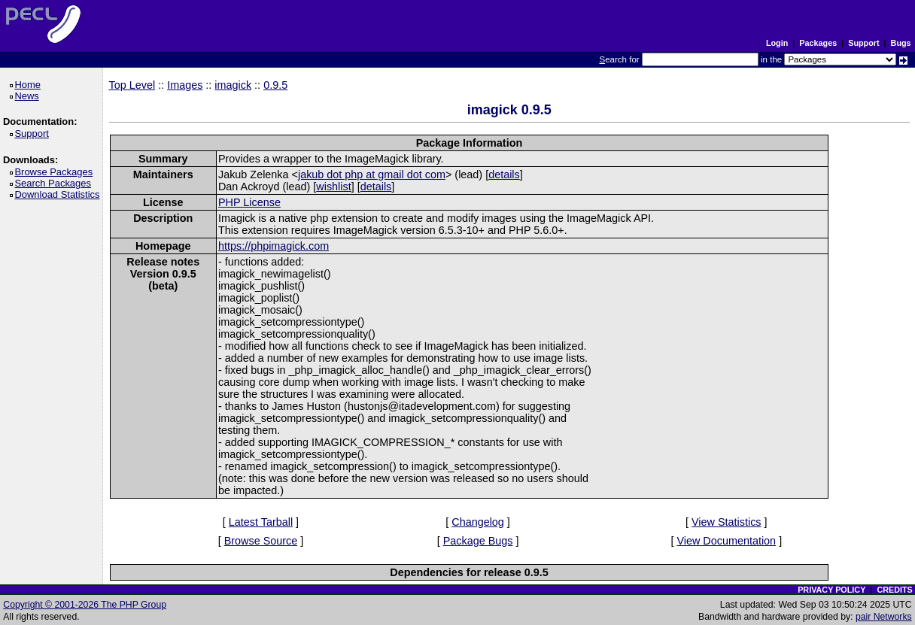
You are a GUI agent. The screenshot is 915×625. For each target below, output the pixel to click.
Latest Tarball (261, 522)
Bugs (901, 42)
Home (30, 84)
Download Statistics (59, 194)
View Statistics (726, 522)
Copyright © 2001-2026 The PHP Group (84, 604)
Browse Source (261, 541)
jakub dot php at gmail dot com (371, 174)
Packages (818, 42)
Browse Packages (56, 171)
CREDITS (894, 589)
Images (184, 85)
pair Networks (884, 616)
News (29, 96)
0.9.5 (275, 85)
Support (863, 42)
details (504, 174)
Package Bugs (478, 541)
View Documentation (726, 541)
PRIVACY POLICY (831, 589)
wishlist (333, 187)
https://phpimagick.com (273, 246)
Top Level (132, 85)
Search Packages (55, 183)
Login (777, 42)
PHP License (249, 202)
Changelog (477, 522)
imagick (232, 85)
